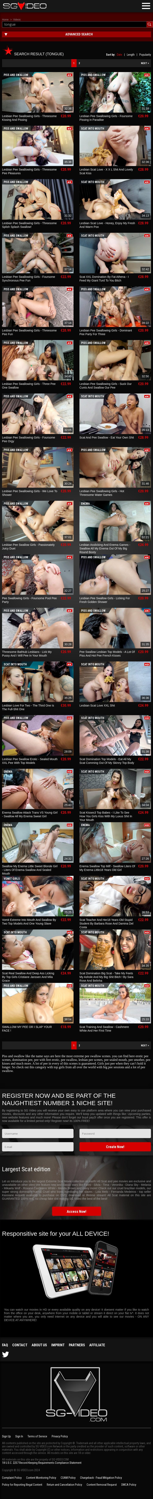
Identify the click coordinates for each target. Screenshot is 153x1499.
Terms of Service (37, 1436)
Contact (19, 1345)
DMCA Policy (128, 1484)
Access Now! (76, 1211)
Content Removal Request (102, 1484)
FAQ (5, 1345)
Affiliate (97, 1345)
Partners (77, 1345)
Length (131, 54)
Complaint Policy (12, 1477)
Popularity (145, 54)
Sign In (19, 1436)
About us (39, 1345)
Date (119, 54)
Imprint (58, 1345)
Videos (16, 19)
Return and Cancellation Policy (64, 1484)
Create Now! (115, 1147)
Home (5, 19)
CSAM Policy (68, 1477)
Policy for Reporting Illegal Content (22, 1484)
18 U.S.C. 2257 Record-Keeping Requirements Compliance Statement (42, 1462)
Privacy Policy (60, 1436)
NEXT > (145, 63)
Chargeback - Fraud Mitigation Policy (101, 1477)
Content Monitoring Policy (41, 1477)
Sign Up (6, 1436)
